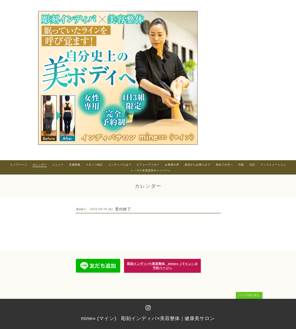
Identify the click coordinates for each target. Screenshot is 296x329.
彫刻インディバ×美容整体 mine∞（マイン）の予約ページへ (162, 265)
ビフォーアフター (148, 164)
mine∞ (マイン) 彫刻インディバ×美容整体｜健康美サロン (148, 318)
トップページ (18, 164)
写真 (241, 164)
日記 (252, 164)
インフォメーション (273, 164)
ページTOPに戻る (249, 295)
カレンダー (39, 164)
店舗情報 (74, 164)
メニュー (58, 164)
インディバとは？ (119, 164)
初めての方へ (224, 164)
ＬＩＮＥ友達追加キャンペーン (151, 170)
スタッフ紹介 (94, 164)
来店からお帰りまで (197, 164)
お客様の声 (172, 164)
